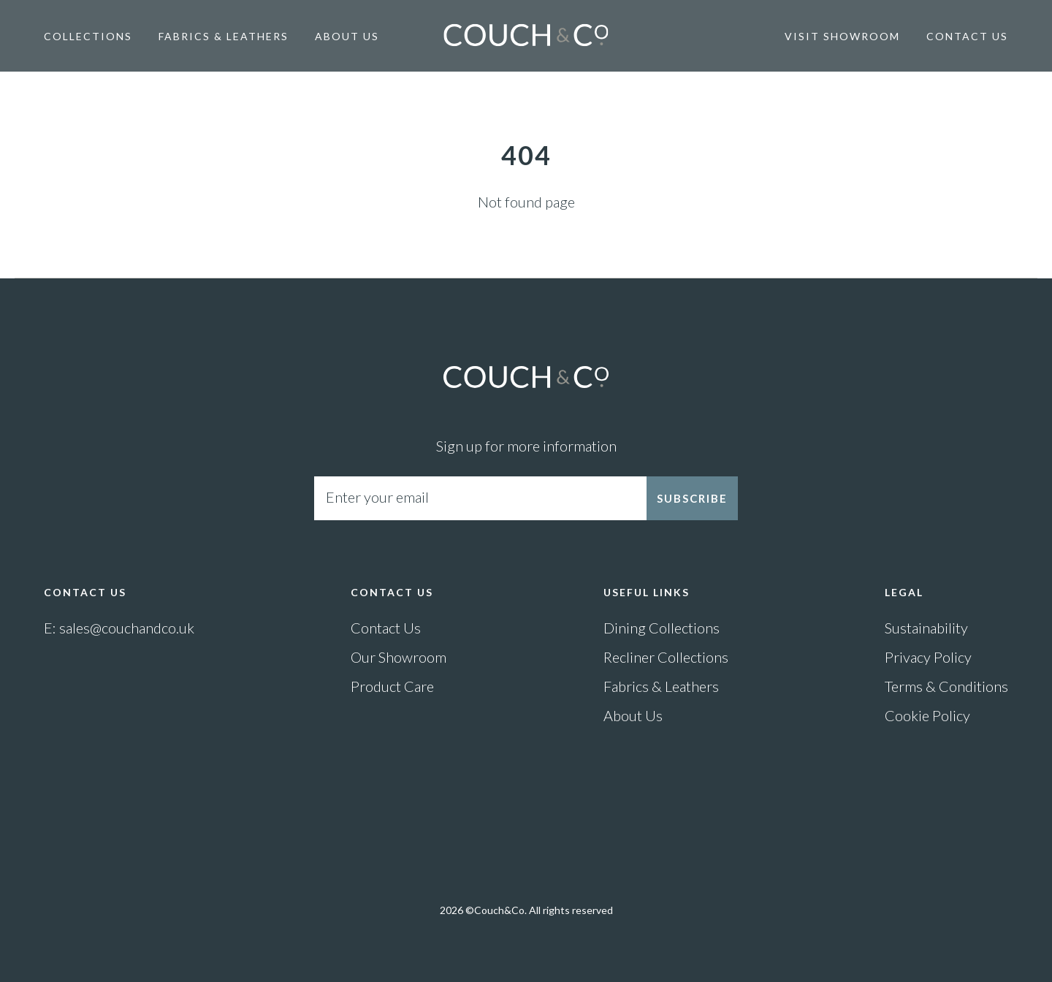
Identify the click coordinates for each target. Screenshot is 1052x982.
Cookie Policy (927, 715)
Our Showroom (398, 657)
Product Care (392, 686)
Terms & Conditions (946, 686)
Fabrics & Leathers (224, 36)
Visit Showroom (842, 36)
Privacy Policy (928, 657)
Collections (88, 36)
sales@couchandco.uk (126, 627)
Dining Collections (661, 627)
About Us (347, 36)
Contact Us (967, 36)
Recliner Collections (665, 657)
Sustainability (926, 627)
